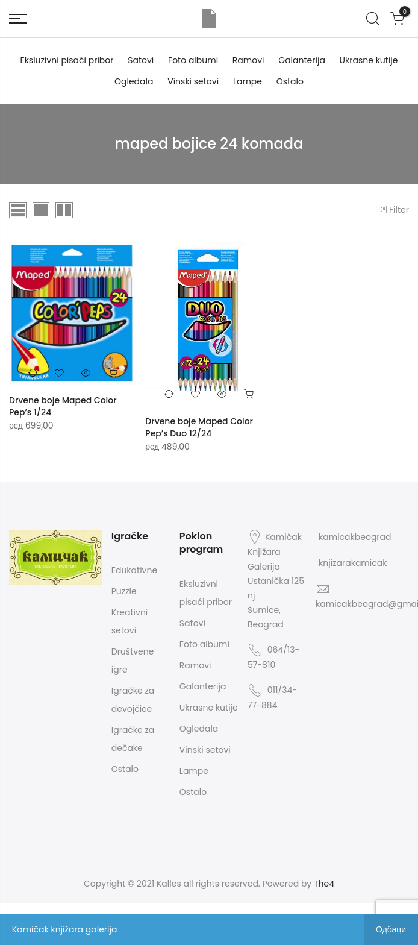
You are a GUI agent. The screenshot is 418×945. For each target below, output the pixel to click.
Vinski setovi (193, 81)
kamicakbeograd (355, 537)
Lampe (247, 81)
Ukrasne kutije (369, 60)
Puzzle (124, 591)
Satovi (141, 60)
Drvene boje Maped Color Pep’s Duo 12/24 (199, 427)
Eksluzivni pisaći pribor (66, 60)
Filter (393, 210)
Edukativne (134, 570)
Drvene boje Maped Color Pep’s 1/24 (63, 406)
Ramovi (248, 60)
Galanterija (301, 60)
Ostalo (290, 81)
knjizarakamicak (353, 563)
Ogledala (133, 81)
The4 (324, 884)
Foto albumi (193, 60)
